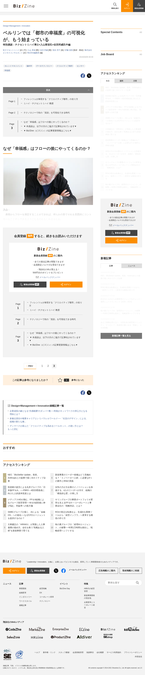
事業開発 (22, 588)
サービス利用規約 (114, 652)
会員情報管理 (78, 652)
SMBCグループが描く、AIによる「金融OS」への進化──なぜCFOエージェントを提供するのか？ (26, 515)
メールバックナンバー (48, 277)
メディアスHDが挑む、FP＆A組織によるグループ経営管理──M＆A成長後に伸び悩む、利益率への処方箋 (26, 502)
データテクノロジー (44, 66)
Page (12, 101)
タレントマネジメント (13, 66)
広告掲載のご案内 (107, 570)
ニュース (131, 266)
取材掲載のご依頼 (130, 570)
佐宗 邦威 (44, 50)
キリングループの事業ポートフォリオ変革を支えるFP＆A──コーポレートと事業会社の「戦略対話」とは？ (74, 502)
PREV (29, 366)
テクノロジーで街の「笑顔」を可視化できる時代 (47, 112)
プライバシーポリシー (133, 652)
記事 (111, 266)
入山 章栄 (32, 50)
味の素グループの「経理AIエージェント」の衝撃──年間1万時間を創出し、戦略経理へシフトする (74, 527)
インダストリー (25, 597)
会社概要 (100, 652)
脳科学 (29, 66)
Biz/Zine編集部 (34, 53)
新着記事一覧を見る (121, 336)
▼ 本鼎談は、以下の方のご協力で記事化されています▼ (50, 126)
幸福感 (7, 70)
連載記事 (22, 605)
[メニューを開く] (6, 6)
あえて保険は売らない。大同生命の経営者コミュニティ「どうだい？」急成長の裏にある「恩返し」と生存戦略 (121, 325)
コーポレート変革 (46, 597)
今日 (107, 81)
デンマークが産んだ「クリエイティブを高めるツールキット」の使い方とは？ (46, 426)
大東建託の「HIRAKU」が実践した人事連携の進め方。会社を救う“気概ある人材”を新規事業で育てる (26, 527)
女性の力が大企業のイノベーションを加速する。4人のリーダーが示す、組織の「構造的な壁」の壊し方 (74, 490)
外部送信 (138, 657)
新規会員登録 (29, 284)
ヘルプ (37, 652)
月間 (135, 81)
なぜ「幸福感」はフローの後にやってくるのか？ (47, 122)
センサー (80, 66)
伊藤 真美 (69, 50)
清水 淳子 (57, 50)
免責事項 (90, 652)
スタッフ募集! (64, 652)
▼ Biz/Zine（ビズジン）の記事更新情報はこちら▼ (47, 130)
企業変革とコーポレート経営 (89, 605)
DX (40, 593)
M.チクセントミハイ (11, 50)
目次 (68, 90)
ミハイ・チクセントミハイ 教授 (39, 103)
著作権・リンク (49, 652)
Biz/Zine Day (65, 588)
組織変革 (22, 593)
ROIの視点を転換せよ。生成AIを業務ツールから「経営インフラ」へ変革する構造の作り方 (74, 515)
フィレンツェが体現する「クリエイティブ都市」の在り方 (51, 99)
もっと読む (13, 429)
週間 (121, 81)
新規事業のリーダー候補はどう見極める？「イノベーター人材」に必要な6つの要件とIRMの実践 (73, 477)
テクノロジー (44, 601)
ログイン (65, 284)
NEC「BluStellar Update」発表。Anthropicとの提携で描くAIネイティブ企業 (27, 477)
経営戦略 (43, 588)
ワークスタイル (25, 601)
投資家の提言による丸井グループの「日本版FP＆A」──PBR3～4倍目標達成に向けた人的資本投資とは (26, 490)
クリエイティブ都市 (65, 66)
